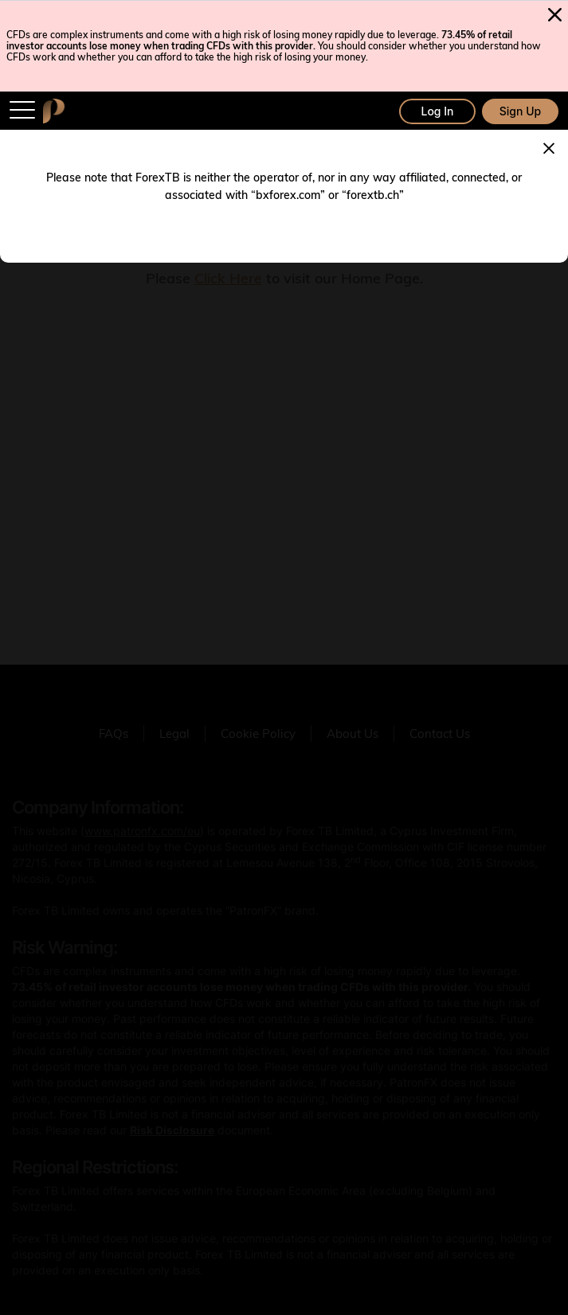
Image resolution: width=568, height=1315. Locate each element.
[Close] (549, 146)
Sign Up (520, 111)
